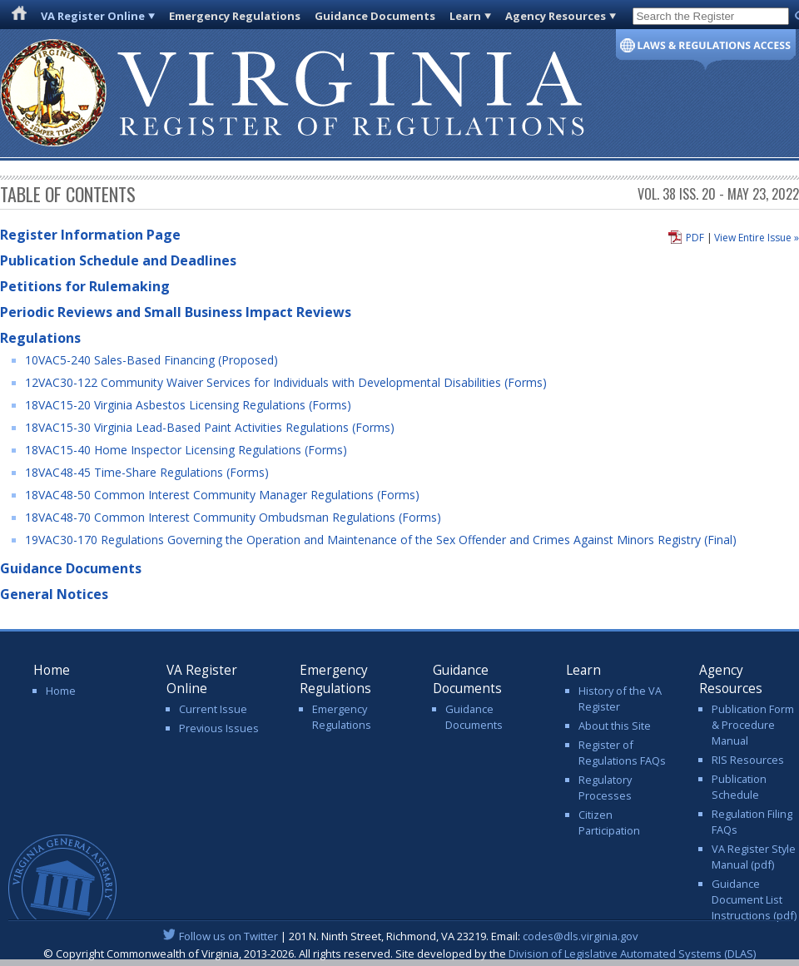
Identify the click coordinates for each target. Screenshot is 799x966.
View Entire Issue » (756, 237)
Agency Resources (555, 15)
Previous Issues (219, 728)
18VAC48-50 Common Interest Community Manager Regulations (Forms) (222, 495)
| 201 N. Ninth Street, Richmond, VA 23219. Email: (399, 936)
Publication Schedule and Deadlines (118, 260)
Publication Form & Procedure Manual (753, 724)
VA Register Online (93, 15)
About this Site (614, 725)
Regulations (40, 338)
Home (61, 690)
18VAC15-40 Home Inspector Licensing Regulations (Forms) (186, 450)
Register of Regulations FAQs (622, 752)
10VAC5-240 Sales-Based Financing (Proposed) (151, 360)
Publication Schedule (739, 786)
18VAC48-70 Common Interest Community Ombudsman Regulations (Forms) (233, 517)
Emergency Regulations (234, 15)
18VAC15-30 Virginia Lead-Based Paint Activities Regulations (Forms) (210, 427)
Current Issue (213, 708)
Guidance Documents (375, 15)
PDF (695, 237)
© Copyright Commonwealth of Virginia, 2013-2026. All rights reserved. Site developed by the (399, 953)
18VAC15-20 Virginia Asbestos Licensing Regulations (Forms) (188, 405)
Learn (465, 15)
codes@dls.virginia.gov (580, 936)
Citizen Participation (609, 822)
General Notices (54, 594)
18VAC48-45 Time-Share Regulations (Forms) (147, 472)
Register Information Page (90, 234)
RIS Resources (748, 759)
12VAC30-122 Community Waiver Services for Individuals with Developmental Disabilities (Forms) (286, 382)
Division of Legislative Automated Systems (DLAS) (632, 953)
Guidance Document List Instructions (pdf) (754, 899)
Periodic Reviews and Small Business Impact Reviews (175, 312)
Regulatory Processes (605, 787)
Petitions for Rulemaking (85, 286)
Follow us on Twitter (228, 936)
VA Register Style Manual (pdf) (754, 856)
